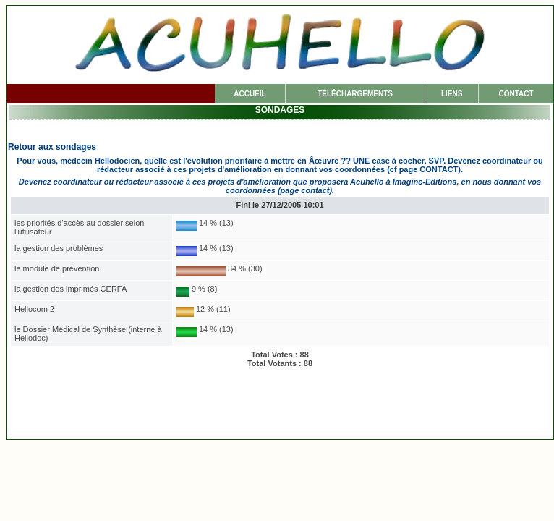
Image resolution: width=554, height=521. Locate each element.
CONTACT (515, 94)
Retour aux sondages (52, 147)
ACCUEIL (249, 94)
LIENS (451, 94)
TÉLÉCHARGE (355, 94)
